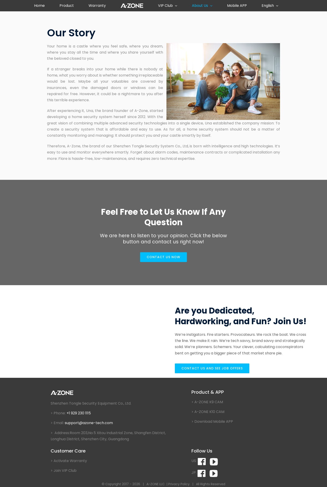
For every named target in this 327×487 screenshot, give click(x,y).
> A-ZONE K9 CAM (207, 402)
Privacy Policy (179, 484)
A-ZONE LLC (155, 484)
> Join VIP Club (64, 470)
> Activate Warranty (69, 460)
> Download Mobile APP (212, 421)
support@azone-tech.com (89, 422)
